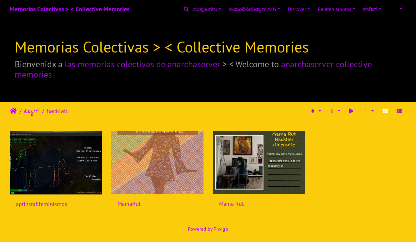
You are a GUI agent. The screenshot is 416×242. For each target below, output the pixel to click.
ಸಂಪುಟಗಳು (205, 9)
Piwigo (220, 229)
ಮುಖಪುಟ (13, 111)
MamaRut (129, 203)
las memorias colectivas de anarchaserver (142, 64)
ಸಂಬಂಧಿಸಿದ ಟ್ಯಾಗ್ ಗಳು (252, 9)
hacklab (57, 111)
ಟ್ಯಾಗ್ (31, 111)
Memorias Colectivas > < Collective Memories (69, 9)
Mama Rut (231, 203)
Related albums (334, 9)
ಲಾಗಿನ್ (370, 9)
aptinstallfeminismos (41, 204)
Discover (297, 9)
